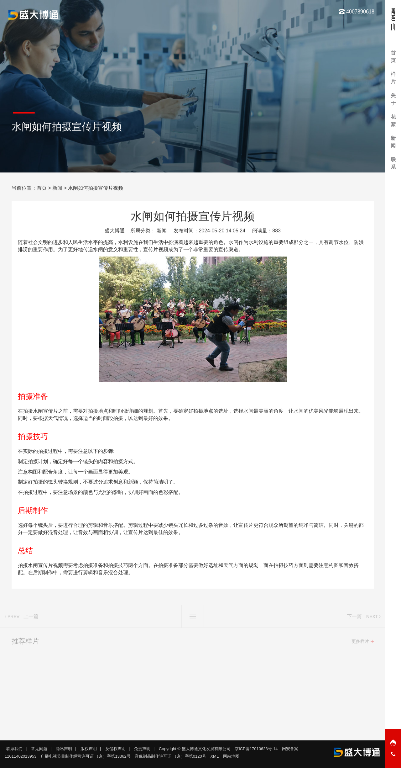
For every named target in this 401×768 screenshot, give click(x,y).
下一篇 (354, 618)
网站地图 (231, 756)
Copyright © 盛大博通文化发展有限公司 (194, 748)
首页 (42, 188)
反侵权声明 (115, 748)
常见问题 (39, 748)
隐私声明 (64, 748)
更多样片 (360, 643)
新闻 (57, 188)
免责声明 (142, 748)
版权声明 (89, 748)
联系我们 (14, 748)
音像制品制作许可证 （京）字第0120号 (170, 756)
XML (214, 756)
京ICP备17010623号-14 (256, 748)
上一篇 (31, 618)
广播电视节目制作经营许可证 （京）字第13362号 (86, 756)
